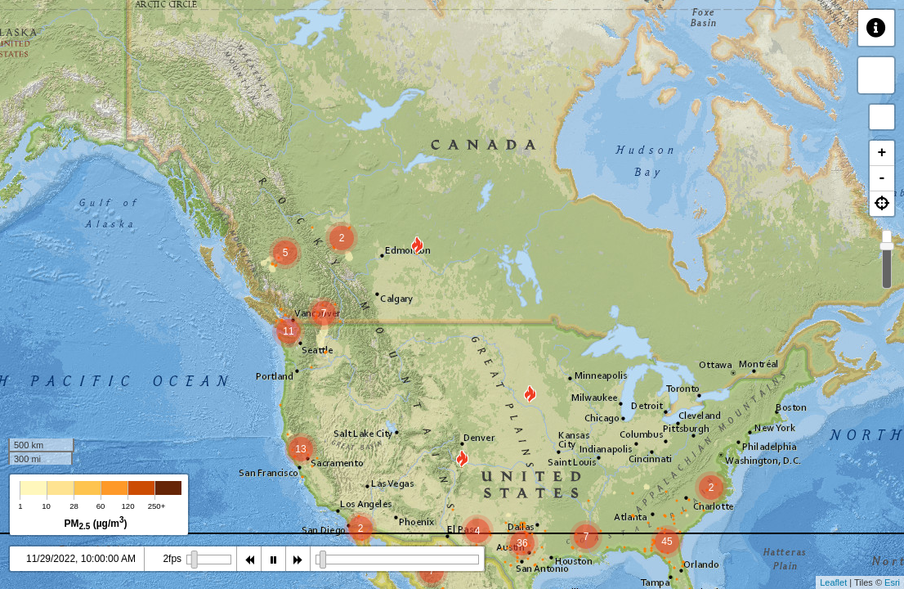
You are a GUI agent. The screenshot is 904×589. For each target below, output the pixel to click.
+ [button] (882, 153)
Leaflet (833, 582)
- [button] (882, 178)
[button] (882, 203)
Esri (892, 582)
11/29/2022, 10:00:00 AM (81, 558)
